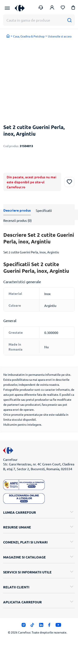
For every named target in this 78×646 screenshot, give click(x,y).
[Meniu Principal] (7, 8)
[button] (73, 8)
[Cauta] (69, 20)
